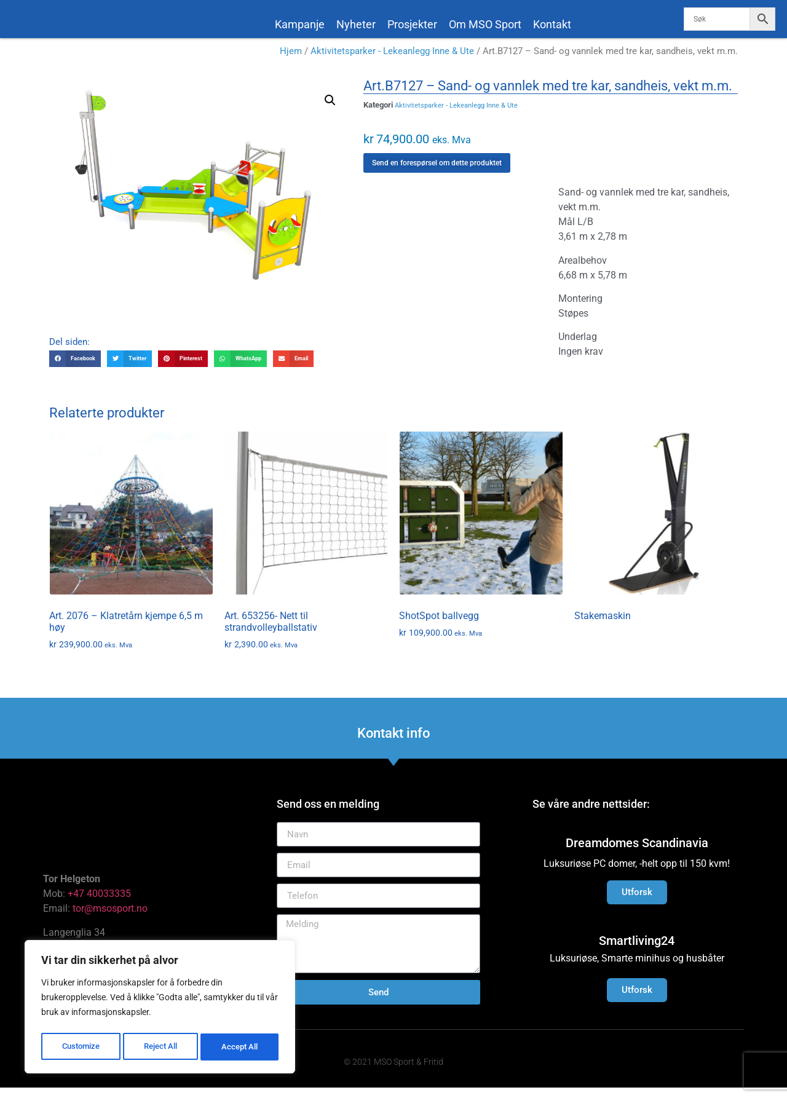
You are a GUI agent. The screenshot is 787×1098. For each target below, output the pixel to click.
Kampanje (300, 24)
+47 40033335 (99, 904)
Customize (80, 1047)
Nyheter (356, 24)
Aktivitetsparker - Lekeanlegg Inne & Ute (392, 61)
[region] (160, 1008)
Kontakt (552, 24)
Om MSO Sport (485, 24)
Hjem (291, 61)
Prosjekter (412, 24)
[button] (330, 111)
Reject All (161, 1047)
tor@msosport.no (111, 919)
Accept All (241, 1047)
